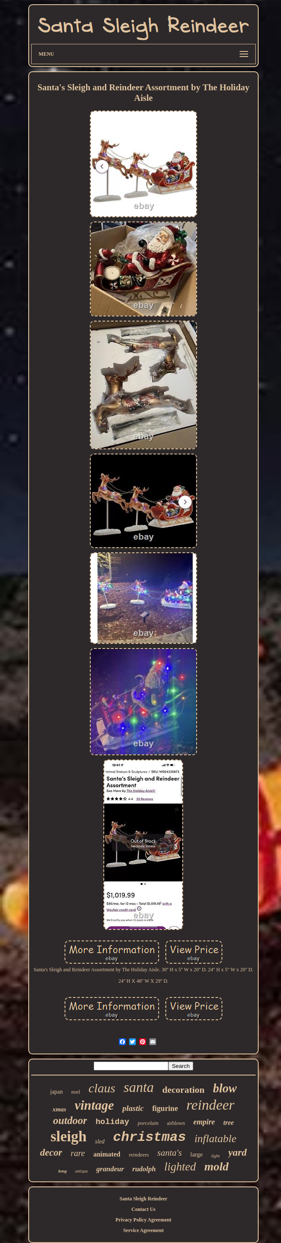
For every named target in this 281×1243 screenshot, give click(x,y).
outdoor (70, 1120)
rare (77, 1153)
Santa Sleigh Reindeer (143, 1199)
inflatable (216, 1138)
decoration (183, 1089)
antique (81, 1171)
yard (237, 1152)
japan (56, 1092)
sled (100, 1141)
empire (204, 1122)
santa (139, 1087)
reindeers (139, 1154)
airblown (176, 1123)
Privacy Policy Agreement (143, 1220)
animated (106, 1154)
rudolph (144, 1169)
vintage (94, 1105)
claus (102, 1088)
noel (75, 1092)
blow (225, 1088)
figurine (165, 1108)
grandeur (110, 1169)
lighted (180, 1166)
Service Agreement (143, 1230)
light (215, 1155)
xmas (59, 1109)
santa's (169, 1153)
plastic (133, 1108)
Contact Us (143, 1209)
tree (228, 1122)
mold (216, 1166)
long (62, 1170)
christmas (149, 1137)
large (196, 1154)
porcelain (148, 1123)
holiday (112, 1122)
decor (51, 1152)
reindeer (210, 1105)
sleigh (69, 1136)
